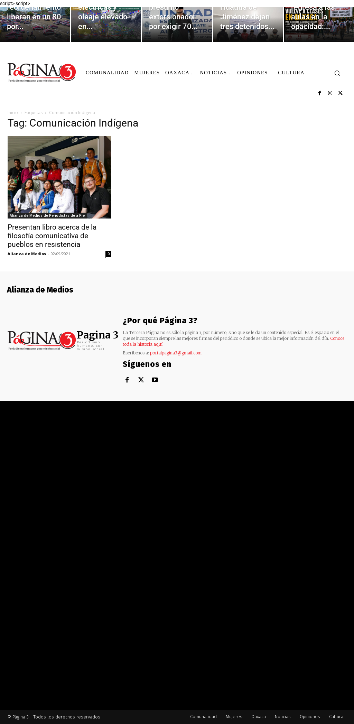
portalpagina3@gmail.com (176, 352)
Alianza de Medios (27, 253)
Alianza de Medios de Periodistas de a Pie (47, 215)
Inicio (13, 112)
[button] (337, 73)
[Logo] (42, 72)
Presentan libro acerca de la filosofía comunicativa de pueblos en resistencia (52, 236)
